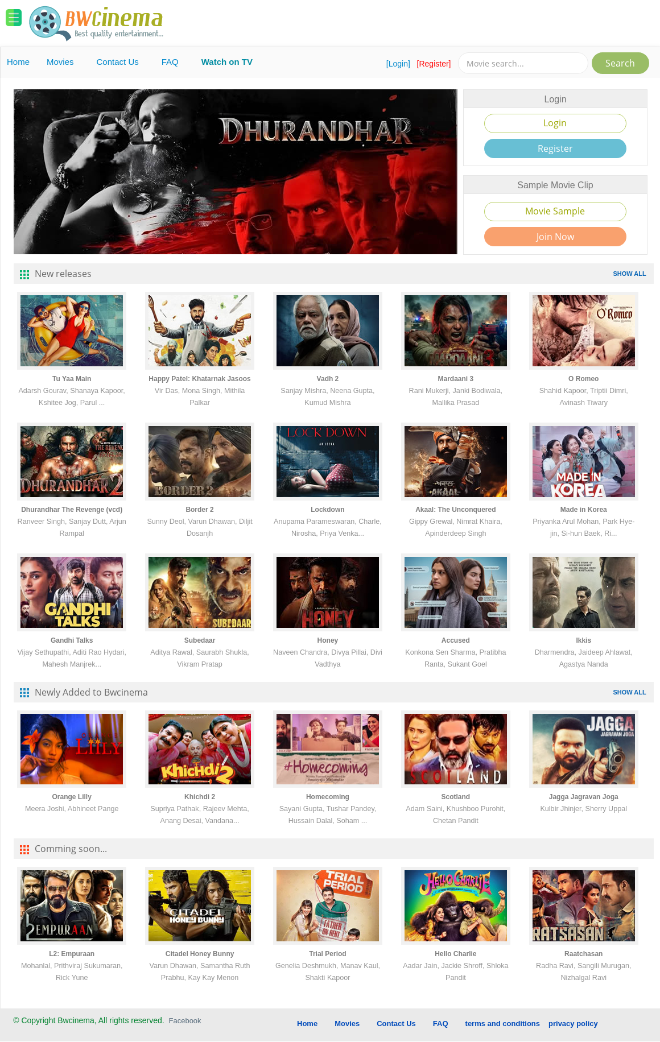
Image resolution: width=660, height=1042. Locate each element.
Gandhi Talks (72, 640)
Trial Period (327, 954)
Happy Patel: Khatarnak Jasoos (199, 379)
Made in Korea (583, 510)
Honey (328, 640)
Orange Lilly (71, 797)
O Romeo (583, 379)
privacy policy (573, 1023)
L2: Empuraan (71, 954)
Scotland (456, 797)
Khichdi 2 (199, 797)
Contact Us (118, 62)
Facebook (185, 1020)
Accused (456, 640)
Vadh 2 (328, 379)
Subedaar (200, 640)
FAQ (170, 62)
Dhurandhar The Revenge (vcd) (71, 510)
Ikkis (583, 640)
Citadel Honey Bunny (200, 954)
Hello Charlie (455, 954)
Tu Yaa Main (71, 379)
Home (18, 62)
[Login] (398, 63)
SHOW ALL (629, 273)
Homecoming (327, 797)
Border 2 (199, 510)
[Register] (434, 63)
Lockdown (327, 510)
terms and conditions (502, 1023)
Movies (60, 62)
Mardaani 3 (455, 379)
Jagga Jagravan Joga (583, 797)
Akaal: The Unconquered (455, 510)
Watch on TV (227, 62)
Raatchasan (583, 954)
